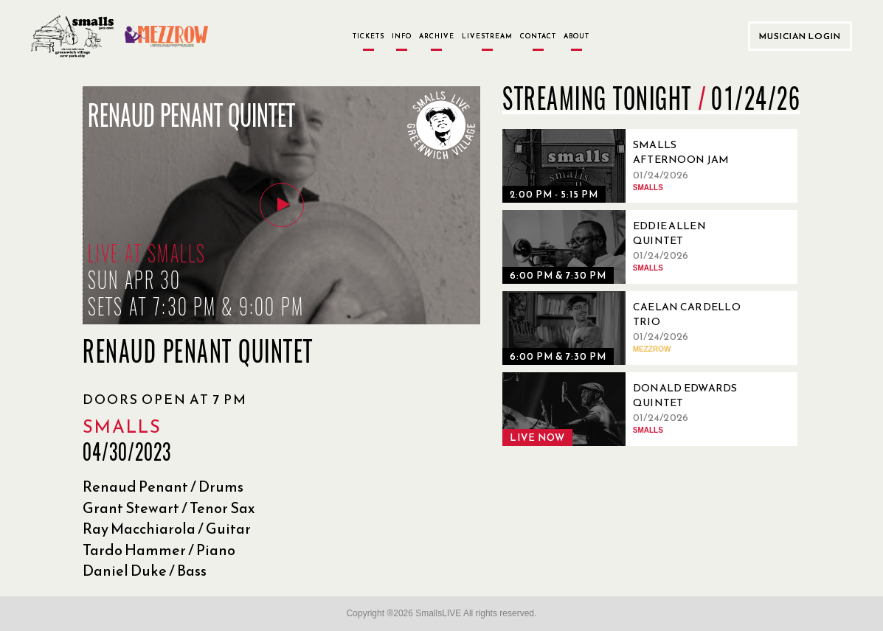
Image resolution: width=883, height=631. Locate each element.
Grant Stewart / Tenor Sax (169, 508)
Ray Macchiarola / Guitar (167, 528)
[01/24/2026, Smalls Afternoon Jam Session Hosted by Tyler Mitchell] (627, 166)
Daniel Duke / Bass (145, 570)
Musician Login (800, 36)
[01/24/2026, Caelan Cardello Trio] (627, 328)
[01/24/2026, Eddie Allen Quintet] (627, 247)
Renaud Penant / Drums (163, 486)
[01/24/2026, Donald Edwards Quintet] (627, 409)
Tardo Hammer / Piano (159, 550)
